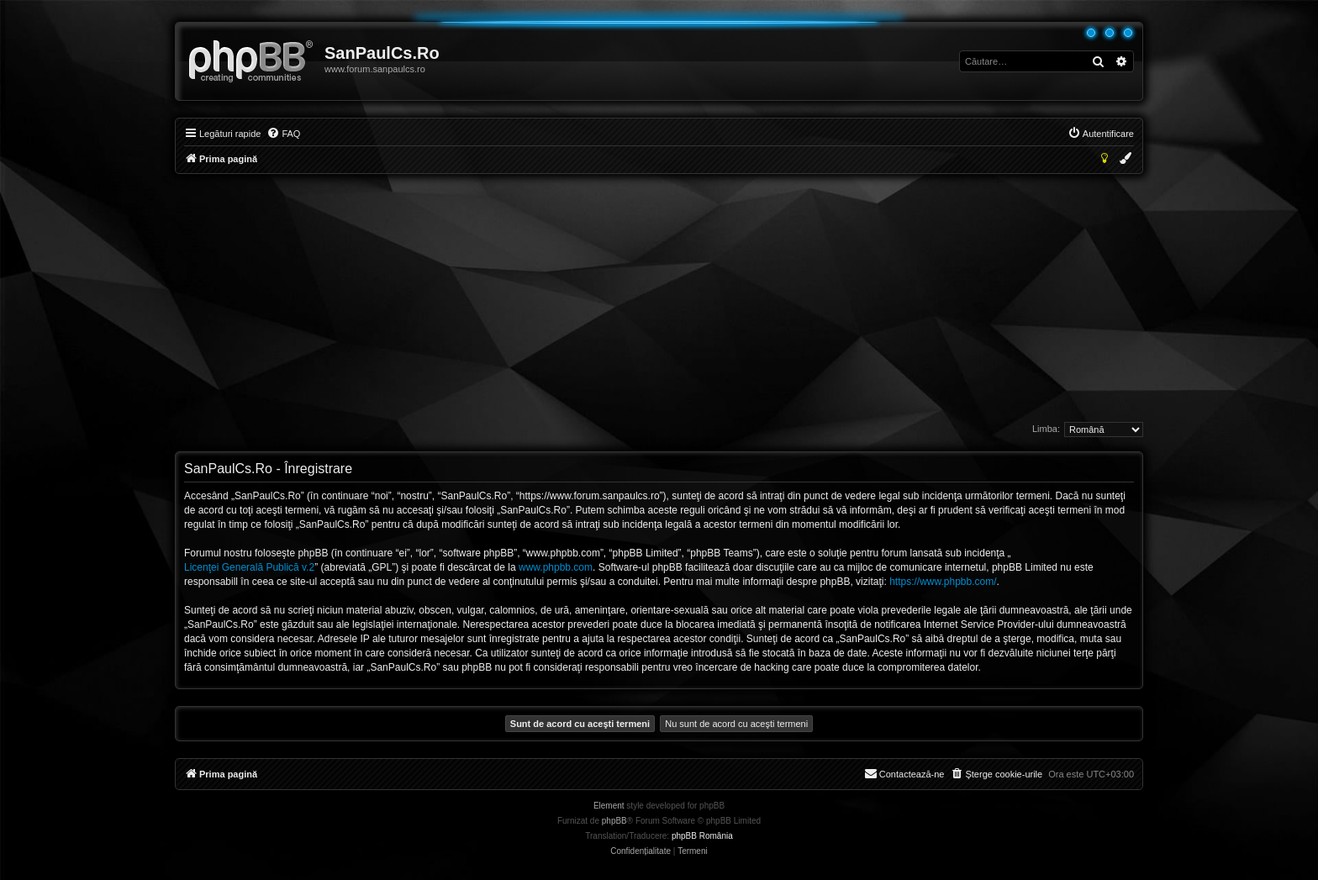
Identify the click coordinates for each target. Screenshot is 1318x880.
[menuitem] (283, 134)
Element (609, 805)
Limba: (1046, 429)
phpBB (614, 820)
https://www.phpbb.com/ (942, 582)
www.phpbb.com (556, 567)
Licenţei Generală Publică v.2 (249, 567)
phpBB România (702, 835)
